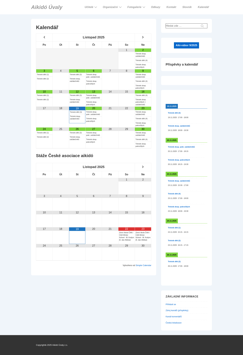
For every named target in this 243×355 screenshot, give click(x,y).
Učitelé (91, 7)
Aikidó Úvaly (46, 7)
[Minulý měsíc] (44, 37)
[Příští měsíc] (143, 37)
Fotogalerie (136, 7)
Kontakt (171, 7)
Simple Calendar (143, 265)
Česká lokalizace (174, 323)
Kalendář (203, 7)
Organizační (112, 7)
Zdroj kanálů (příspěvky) (177, 310)
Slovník (187, 7)
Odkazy (155, 7)
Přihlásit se (171, 304)
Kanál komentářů (174, 316)
